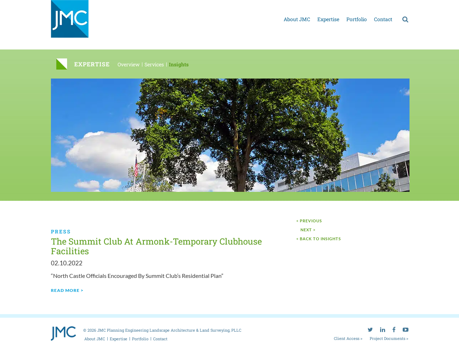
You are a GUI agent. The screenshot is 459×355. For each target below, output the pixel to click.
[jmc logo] (70, 23)
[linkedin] (382, 5)
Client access (304, 6)
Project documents (342, 6)
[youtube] (405, 5)
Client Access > (348, 338)
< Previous (309, 220)
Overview (128, 64)
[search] (405, 19)
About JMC (297, 19)
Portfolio (356, 19)
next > (308, 229)
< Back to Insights (318, 238)
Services (154, 64)
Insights (179, 64)
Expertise (328, 19)
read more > (67, 290)
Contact (383, 19)
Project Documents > (389, 338)
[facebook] (394, 5)
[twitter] (370, 5)
